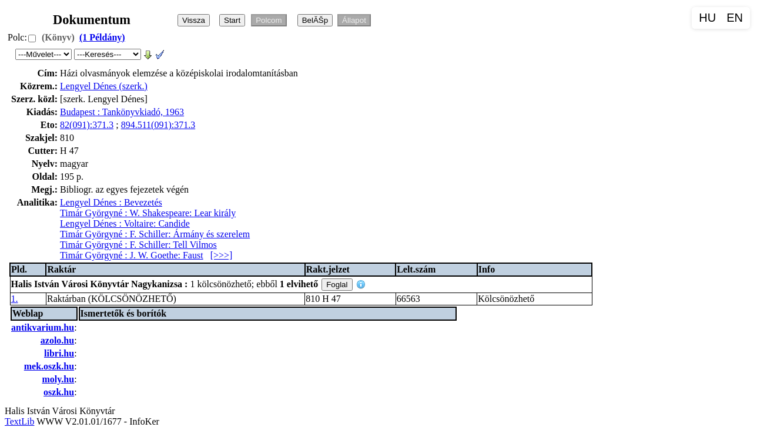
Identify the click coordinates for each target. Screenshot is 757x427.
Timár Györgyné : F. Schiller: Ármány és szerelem (155, 234)
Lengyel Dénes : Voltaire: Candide (125, 223)
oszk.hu (58, 392)
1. (14, 299)
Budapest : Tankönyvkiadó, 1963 (122, 112)
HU (707, 17)
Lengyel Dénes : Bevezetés (111, 202)
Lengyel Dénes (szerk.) (104, 86)
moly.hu (58, 379)
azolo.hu (57, 340)
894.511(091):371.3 (158, 125)
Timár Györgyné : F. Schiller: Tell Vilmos (138, 245)
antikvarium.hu (42, 327)
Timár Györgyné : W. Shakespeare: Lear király (148, 213)
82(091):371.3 (86, 125)
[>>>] (221, 255)
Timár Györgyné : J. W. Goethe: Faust (131, 255)
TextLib (19, 421)
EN (734, 17)
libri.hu (59, 353)
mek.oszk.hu (49, 366)
